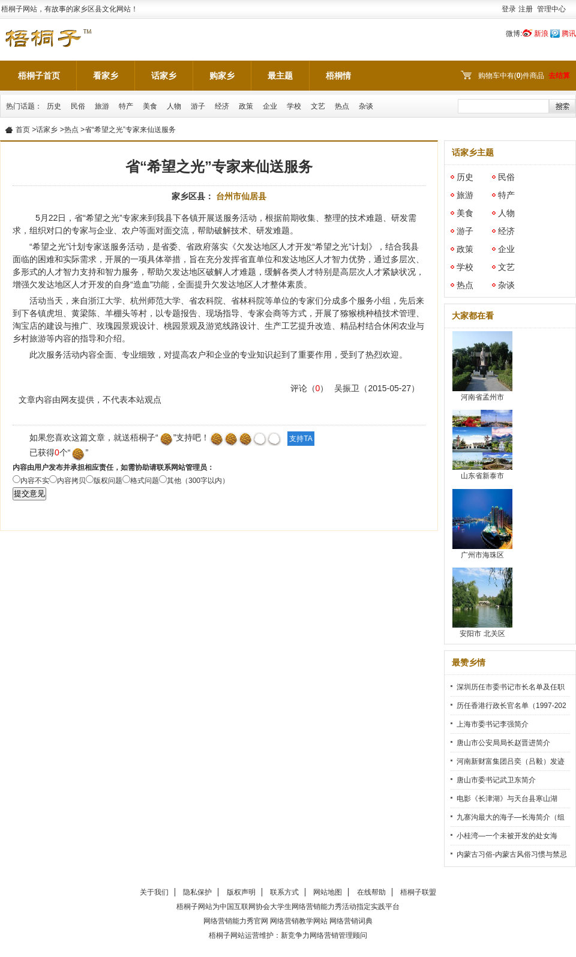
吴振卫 (346, 388)
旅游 (102, 106)
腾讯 (569, 33)
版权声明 (241, 892)
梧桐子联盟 (418, 892)
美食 (150, 106)
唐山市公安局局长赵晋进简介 (503, 743)
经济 (222, 106)
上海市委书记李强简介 (493, 724)
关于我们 (154, 892)
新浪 (541, 33)
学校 (294, 106)
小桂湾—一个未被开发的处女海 (507, 836)
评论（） (309, 388)
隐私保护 (197, 892)
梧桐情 (338, 75)
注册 (525, 9)
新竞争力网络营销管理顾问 (324, 935)
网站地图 (327, 892)
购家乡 (222, 75)
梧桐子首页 (39, 75)
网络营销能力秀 (317, 906)
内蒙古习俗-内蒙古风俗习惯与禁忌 (512, 854)
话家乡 (163, 75)
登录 (509, 9)
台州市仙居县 (241, 196)
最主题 (280, 75)
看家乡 (105, 75)
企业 (270, 106)
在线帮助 (371, 892)
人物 (174, 106)
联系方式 (284, 892)
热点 (342, 106)
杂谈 (366, 106)
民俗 (78, 106)
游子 (198, 106)
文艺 (318, 106)
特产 (126, 106)
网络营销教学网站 (299, 921)
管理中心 (551, 9)
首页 (23, 129)
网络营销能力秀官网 (235, 921)
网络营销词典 (351, 921)
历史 (54, 106)
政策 (246, 106)
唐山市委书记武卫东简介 (496, 780)
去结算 (559, 75)
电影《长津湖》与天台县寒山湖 (507, 798)
